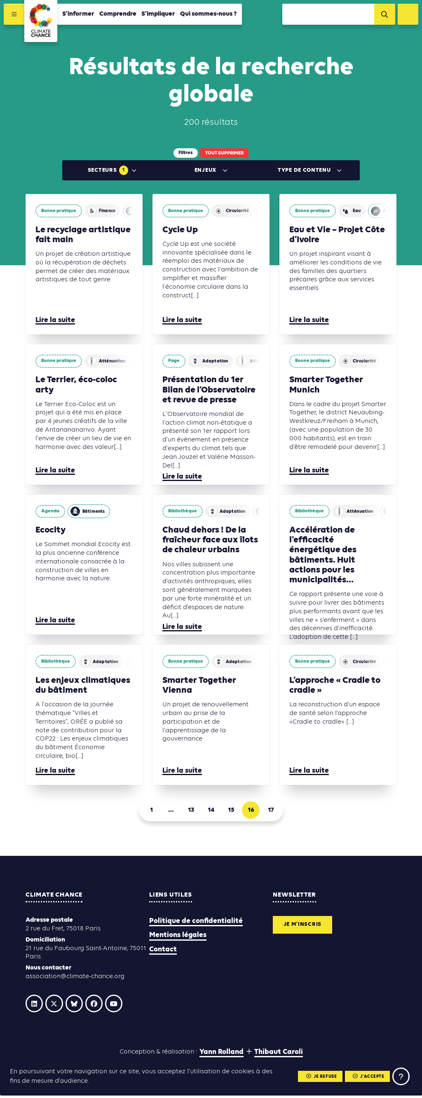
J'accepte (364, 1076)
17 (280, 812)
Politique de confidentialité (196, 924)
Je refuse (314, 1076)
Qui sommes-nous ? (209, 15)
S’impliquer (159, 15)
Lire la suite (55, 320)
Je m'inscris (306, 929)
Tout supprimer (224, 153)
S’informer (79, 15)
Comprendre (119, 15)
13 (188, 812)
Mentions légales (177, 938)
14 (211, 812)
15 (234, 812)
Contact (163, 952)
